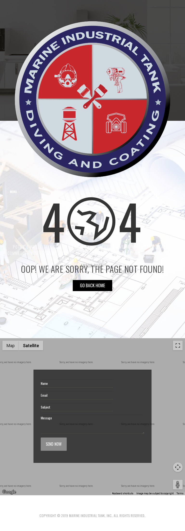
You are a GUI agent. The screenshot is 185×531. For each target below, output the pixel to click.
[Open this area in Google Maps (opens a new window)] (9, 492)
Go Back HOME (92, 285)
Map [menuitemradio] (11, 345)
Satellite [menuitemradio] (31, 345)
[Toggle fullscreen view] (178, 345)
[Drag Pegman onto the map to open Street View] (178, 484)
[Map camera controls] (178, 467)
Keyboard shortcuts (122, 493)
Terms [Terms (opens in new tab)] (180, 493)
